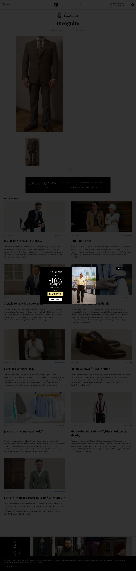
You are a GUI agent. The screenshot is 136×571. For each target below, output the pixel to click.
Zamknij (120, 268)
